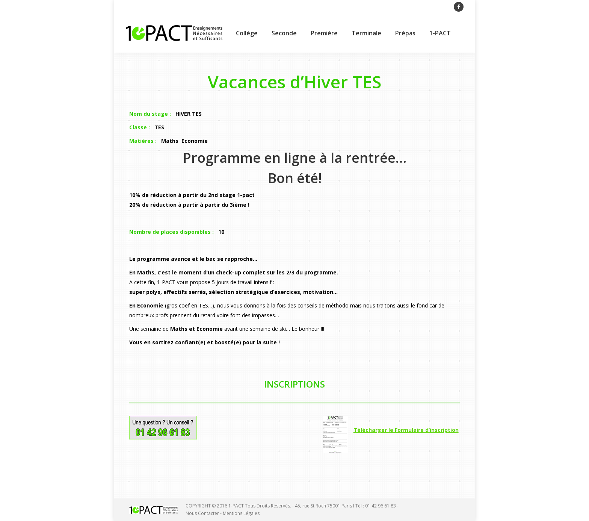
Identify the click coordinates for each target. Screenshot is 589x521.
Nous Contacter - (204, 513)
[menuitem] (247, 33)
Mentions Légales (241, 513)
